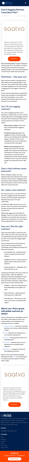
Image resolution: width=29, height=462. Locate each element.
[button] (25, 3)
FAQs (2, 437)
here (14, 356)
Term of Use (4, 445)
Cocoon (6, 337)
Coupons (3, 439)
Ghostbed (7, 342)
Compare (3, 441)
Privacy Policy (4, 447)
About (2, 443)
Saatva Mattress (9, 326)
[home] (7, 3)
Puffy (5, 333)
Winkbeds (7, 349)
